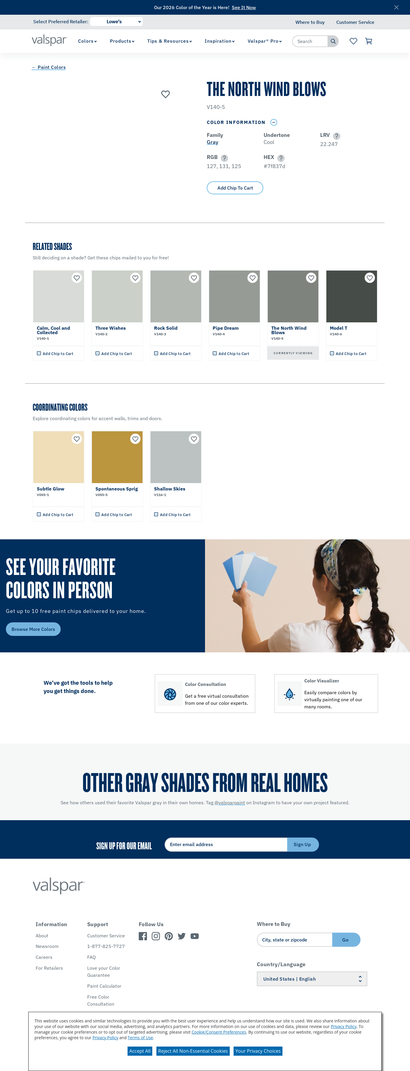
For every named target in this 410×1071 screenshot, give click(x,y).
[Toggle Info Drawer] (274, 122)
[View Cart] (369, 41)
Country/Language (281, 964)
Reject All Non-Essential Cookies (193, 1051)
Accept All (140, 1051)
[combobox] (310, 41)
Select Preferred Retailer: (60, 21)
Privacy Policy (343, 1026)
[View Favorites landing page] (353, 41)
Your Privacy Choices (258, 1051)
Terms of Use (140, 1037)
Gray (212, 142)
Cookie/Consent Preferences (219, 1032)
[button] (335, 136)
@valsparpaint (229, 802)
